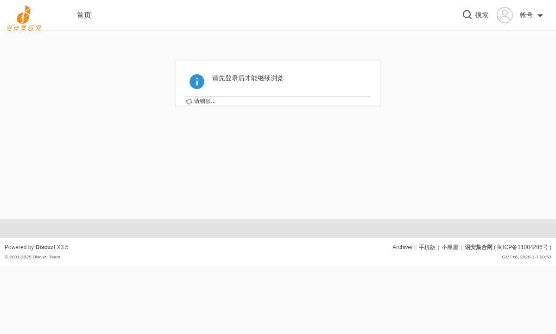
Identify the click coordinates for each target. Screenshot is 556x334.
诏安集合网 (479, 247)
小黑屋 (450, 247)
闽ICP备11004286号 (522, 247)
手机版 (427, 247)
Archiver (402, 247)
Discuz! (46, 247)
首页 (83, 15)
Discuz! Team (46, 256)
